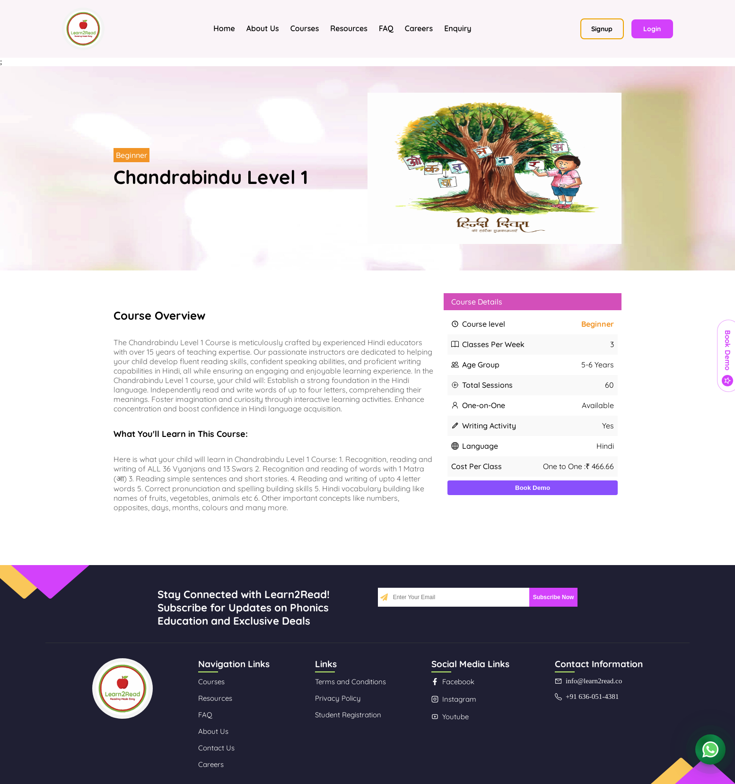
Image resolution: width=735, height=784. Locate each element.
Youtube (450, 716)
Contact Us (216, 747)
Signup (601, 29)
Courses (304, 28)
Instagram (453, 699)
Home (224, 28)
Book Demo (532, 487)
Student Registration (348, 714)
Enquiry (457, 28)
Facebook (452, 681)
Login (652, 29)
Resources (349, 28)
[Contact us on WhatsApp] (710, 750)
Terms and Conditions (350, 681)
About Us (262, 28)
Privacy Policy (338, 698)
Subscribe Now (553, 597)
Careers (419, 28)
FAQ (386, 28)
